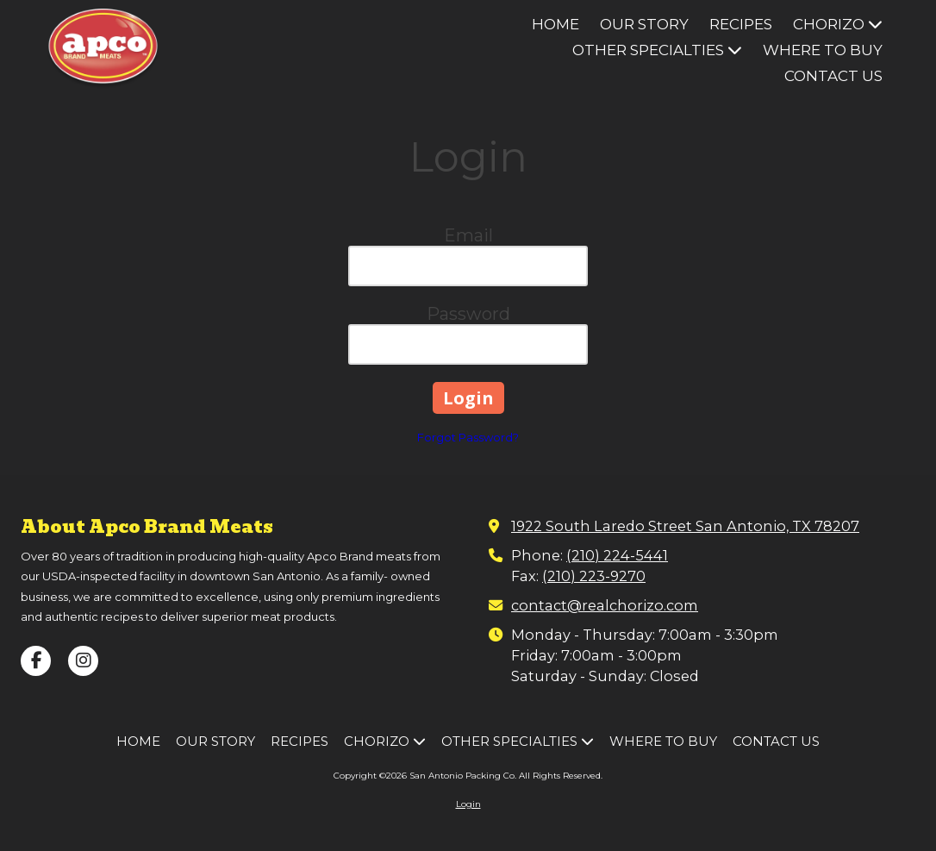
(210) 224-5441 (617, 555)
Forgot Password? (468, 437)
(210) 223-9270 (594, 576)
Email (468, 235)
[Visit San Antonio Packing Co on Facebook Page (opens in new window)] (36, 661)
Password (468, 313)
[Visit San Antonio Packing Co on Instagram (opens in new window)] (83, 661)
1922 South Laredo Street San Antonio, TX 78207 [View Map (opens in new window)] (685, 526)
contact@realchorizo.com (604, 605)
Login (468, 804)
